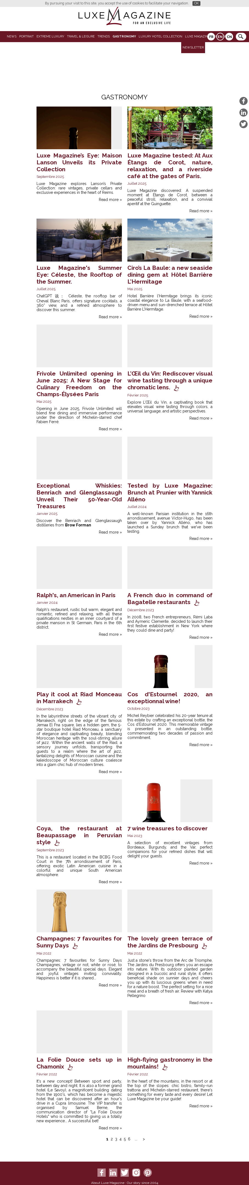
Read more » (110, 199)
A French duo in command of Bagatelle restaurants (170, 598)
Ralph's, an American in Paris (76, 595)
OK (196, 3)
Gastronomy (124, 36)
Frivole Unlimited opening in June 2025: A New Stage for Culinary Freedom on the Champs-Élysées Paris (79, 384)
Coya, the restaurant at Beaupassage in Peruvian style (79, 835)
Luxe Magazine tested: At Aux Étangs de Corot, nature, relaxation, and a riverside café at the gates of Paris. (170, 166)
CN (229, 37)
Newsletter (193, 47)
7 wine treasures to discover (167, 828)
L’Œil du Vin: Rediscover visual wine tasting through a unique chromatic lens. (170, 380)
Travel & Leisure (81, 36)
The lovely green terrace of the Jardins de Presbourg (170, 942)
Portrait (26, 36)
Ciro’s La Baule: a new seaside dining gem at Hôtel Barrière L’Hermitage (170, 274)
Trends (103, 36)
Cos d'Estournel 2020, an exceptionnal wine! (170, 698)
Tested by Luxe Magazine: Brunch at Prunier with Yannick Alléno (170, 492)
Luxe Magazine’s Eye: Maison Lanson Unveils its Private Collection (79, 162)
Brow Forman (78, 525)
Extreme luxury (50, 36)
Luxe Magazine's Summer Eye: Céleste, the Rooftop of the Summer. (79, 274)
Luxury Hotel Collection (160, 36)
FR (211, 37)
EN (220, 37)
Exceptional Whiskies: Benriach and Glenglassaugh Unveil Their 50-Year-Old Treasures (79, 496)
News (11, 36)
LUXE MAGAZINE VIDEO (202, 36)
